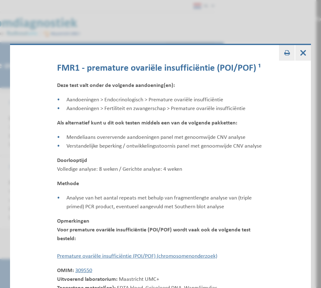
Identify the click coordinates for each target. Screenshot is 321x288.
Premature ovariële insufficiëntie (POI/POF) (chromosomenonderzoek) (137, 255)
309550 (83, 270)
